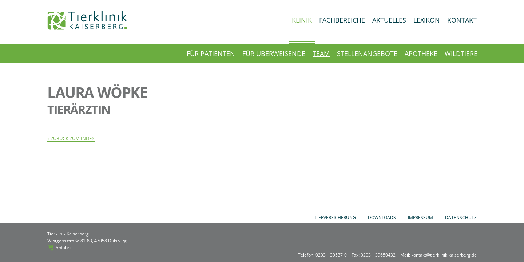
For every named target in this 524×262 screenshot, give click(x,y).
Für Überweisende (273, 53)
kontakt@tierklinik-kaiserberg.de (444, 255)
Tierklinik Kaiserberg (87, 20)
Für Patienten (211, 53)
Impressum (420, 217)
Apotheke (421, 53)
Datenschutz (461, 217)
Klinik (302, 20)
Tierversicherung (335, 217)
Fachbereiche (342, 20)
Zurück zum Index (73, 138)
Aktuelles (389, 20)
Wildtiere (461, 53)
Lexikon (426, 20)
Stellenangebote (367, 53)
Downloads (382, 217)
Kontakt (462, 20)
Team (321, 53)
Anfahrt (63, 248)
